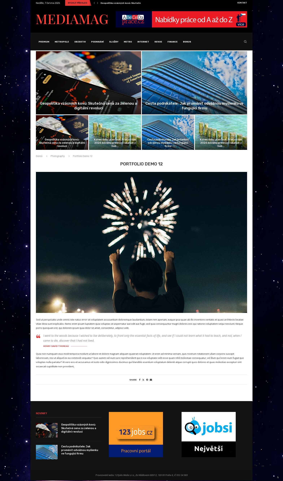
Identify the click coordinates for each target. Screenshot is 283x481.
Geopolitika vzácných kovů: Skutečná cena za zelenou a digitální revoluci (62, 143)
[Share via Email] (151, 380)
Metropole (62, 41)
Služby (113, 41)
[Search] (245, 42)
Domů (39, 156)
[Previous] (94, 3)
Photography (58, 156)
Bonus (187, 41)
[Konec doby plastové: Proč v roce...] (115, 133)
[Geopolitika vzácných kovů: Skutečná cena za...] (88, 83)
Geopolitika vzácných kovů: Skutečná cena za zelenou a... (132, 3)
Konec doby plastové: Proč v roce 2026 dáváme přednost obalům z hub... (115, 143)
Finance (172, 41)
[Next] (97, 3)
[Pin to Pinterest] (147, 380)
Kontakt (242, 3)
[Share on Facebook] (139, 380)
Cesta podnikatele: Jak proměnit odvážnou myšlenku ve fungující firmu (168, 143)
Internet (143, 41)
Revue (158, 41)
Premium (44, 41)
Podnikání (97, 41)
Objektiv (80, 41)
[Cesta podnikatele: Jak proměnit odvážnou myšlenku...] (194, 83)
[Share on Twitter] (143, 380)
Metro (128, 41)
